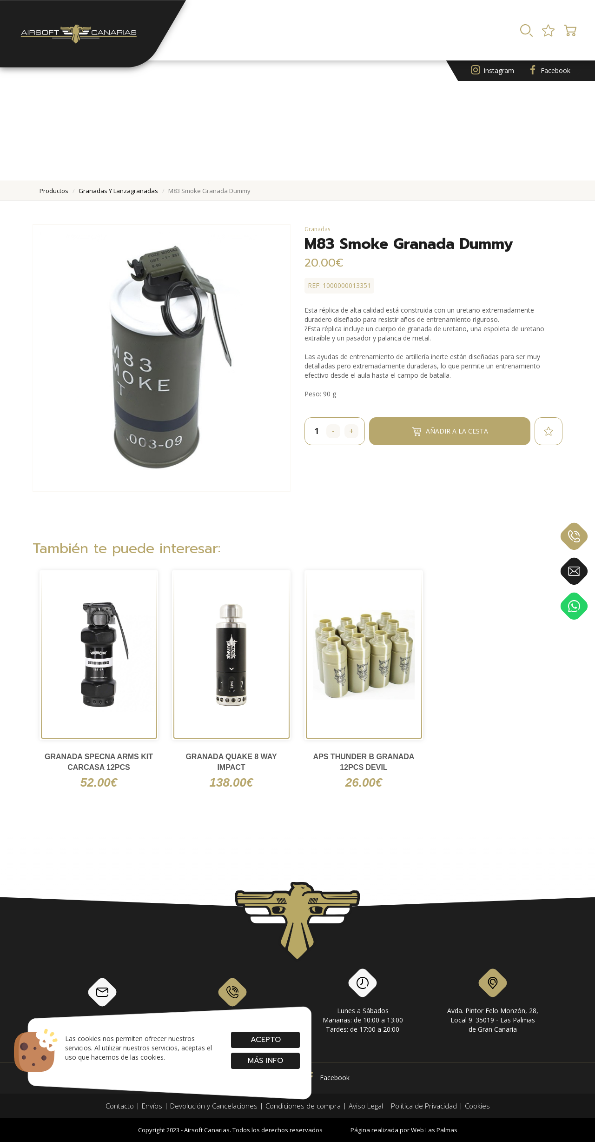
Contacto (120, 1105)
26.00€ (364, 782)
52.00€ (99, 782)
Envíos (152, 1105)
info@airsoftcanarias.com (102, 999)
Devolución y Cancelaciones (214, 1105)
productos (54, 191)
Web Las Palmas (434, 1130)
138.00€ (231, 782)
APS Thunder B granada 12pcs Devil (364, 762)
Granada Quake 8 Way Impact (231, 762)
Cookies (477, 1105)
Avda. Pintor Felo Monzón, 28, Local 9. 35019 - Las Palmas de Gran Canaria (492, 1002)
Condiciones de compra (303, 1105)
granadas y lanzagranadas (118, 191)
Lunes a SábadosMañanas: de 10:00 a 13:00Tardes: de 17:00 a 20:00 (363, 1002)
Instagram (492, 71)
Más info (265, 1060)
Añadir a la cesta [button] (450, 431)
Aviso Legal (366, 1105)
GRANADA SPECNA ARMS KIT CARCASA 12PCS (99, 762)
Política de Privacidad (424, 1105)
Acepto (265, 1039)
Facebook (549, 71)
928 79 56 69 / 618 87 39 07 (233, 999)
